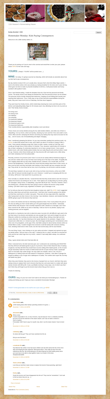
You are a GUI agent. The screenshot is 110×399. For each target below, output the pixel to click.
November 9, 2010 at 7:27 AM (21, 367)
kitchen (10, 142)
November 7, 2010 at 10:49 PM (21, 307)
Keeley (15, 373)
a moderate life (17, 345)
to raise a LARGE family (38, 292)
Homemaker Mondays (21, 292)
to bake (29, 292)
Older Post (64, 386)
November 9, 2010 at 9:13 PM (21, 379)
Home (38, 386)
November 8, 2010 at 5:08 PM (21, 357)
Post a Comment (15, 383)
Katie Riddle (16, 302)
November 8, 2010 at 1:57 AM (21, 326)
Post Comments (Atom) (22, 389)
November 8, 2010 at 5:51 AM (21, 340)
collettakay (16, 331)
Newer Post (12, 386)
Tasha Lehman (17, 362)
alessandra (16, 312)
